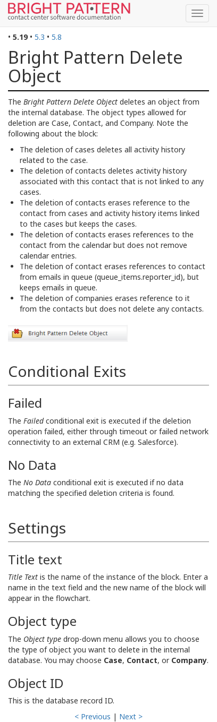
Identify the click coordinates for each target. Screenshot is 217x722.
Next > (131, 716)
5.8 (57, 37)
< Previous (92, 716)
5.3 (40, 37)
